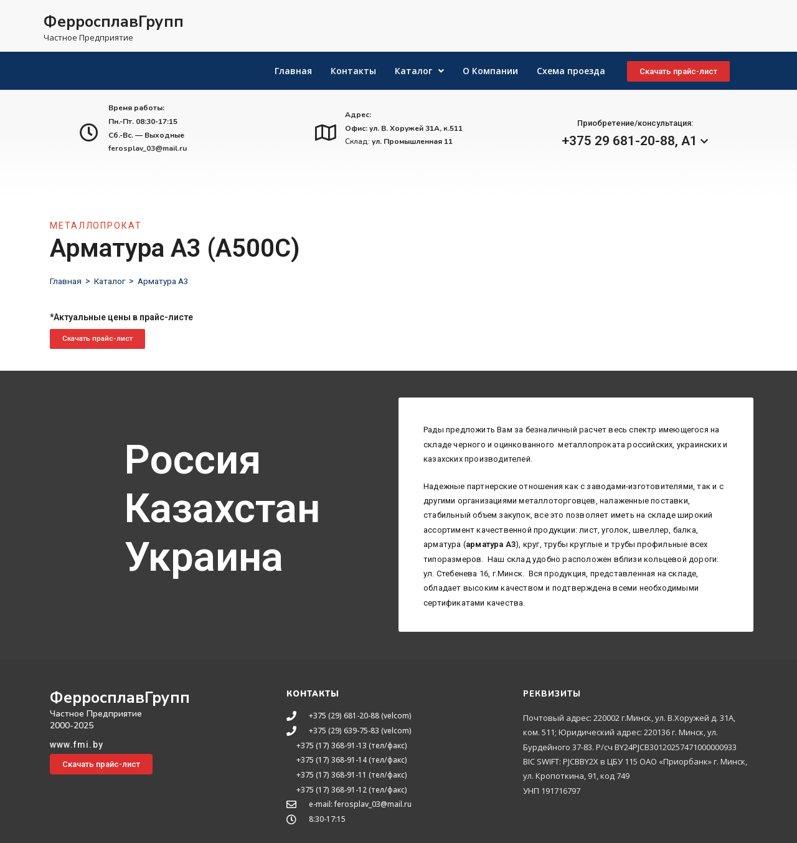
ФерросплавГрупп (114, 21)
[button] (678, 71)
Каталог (112, 281)
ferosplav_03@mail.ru (147, 148)
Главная (66, 281)
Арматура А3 (168, 281)
